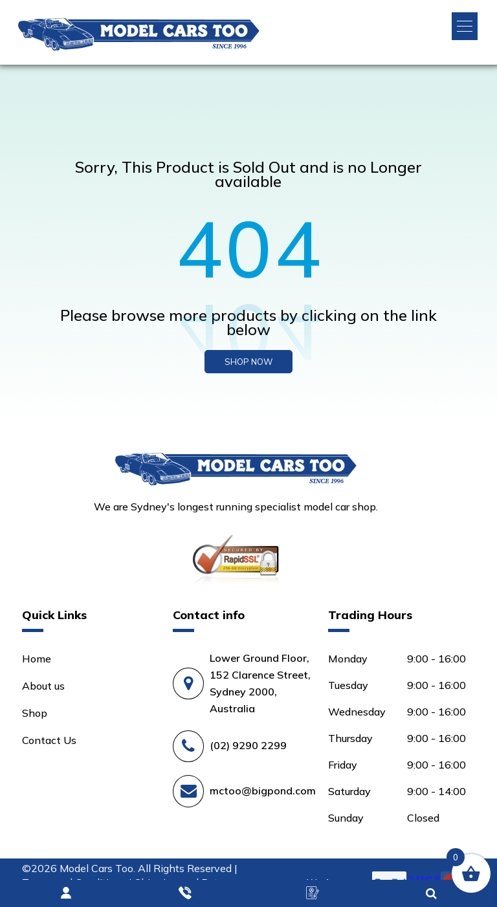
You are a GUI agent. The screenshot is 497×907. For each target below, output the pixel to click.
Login (66, 893)
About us (43, 685)
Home (36, 658)
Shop (34, 712)
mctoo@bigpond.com (263, 790)
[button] (465, 26)
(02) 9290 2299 (248, 745)
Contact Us (49, 740)
